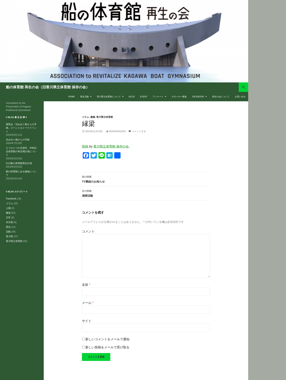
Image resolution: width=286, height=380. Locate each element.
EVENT (143, 96)
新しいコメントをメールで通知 (107, 339)
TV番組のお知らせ (146, 178)
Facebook (198, 96)
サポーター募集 (179, 96)
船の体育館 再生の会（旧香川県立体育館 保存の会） (47, 87)
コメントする (139, 131)
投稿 (85, 146)
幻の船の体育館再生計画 (19, 163)
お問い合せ (240, 96)
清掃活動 (146, 193)
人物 (8, 208)
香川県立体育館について (109, 96)
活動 (8, 231)
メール (88, 302)
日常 (8, 217)
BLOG (132, 96)
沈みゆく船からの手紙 (18, 139)
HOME (71, 96)
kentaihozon (117, 131)
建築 (92, 117)
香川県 (9, 236)
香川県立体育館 (104, 117)
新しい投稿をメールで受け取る (107, 347)
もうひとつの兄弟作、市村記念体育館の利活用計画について (21, 151)
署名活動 (84, 96)
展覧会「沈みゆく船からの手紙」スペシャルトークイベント (21, 128)
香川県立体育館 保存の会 (111, 146)
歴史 (8, 227)
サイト (86, 321)
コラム (85, 117)
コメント (88, 231)
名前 (86, 284)
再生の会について (220, 96)
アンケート (158, 96)
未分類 (9, 222)
